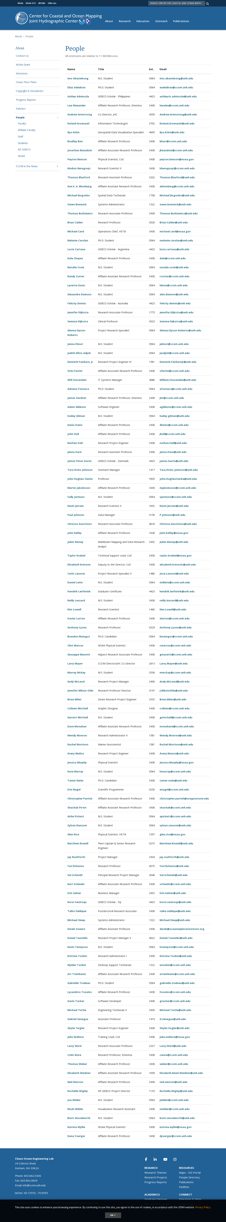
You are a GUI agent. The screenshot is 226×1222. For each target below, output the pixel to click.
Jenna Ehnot (75, 344)
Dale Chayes (75, 258)
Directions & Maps (190, 1199)
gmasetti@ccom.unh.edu (176, 654)
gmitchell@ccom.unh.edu (176, 717)
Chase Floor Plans (26, 82)
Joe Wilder (74, 1100)
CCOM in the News (27, 166)
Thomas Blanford (78, 177)
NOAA (21, 156)
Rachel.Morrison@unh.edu (176, 744)
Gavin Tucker (75, 1001)
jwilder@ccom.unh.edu (174, 1100)
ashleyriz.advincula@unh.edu (178, 96)
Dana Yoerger (76, 1136)
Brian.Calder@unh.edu (174, 222)
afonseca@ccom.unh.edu (176, 389)
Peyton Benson (77, 159)
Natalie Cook (75, 267)
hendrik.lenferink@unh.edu (177, 591)
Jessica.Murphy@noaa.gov (177, 762)
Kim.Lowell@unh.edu (173, 609)
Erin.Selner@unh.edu (173, 893)
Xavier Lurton (76, 618)
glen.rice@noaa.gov (172, 834)
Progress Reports (26, 99)
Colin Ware (74, 1055)
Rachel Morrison (77, 744)
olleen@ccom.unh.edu (175, 708)
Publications (181, 21)
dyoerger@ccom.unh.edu (176, 1136)
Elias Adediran (76, 87)
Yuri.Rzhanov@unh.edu (174, 866)
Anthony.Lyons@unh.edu (176, 627)
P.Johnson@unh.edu (172, 515)
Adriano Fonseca (78, 389)
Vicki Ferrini (74, 371)
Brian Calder (75, 222)
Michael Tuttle (76, 1010)
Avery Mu (73, 753)
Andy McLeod (76, 681)
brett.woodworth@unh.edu (177, 1118)
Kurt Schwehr (76, 884)
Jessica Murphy (77, 762)
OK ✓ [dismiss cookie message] (113, 1215)
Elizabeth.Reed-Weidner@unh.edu (181, 1073)
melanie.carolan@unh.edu (176, 240)
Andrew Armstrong (80, 114)
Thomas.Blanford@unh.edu (177, 177)
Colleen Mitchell (77, 708)
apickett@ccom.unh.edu (175, 816)
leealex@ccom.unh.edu (174, 105)
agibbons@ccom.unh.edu (176, 407)
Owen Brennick (77, 204)
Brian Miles (74, 699)
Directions (22, 73)
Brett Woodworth (78, 1118)
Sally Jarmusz (76, 497)
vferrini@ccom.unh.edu (174, 371)
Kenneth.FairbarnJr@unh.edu (178, 362)
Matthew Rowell (77, 843)
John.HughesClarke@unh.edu (178, 478)
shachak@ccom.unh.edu (175, 807)
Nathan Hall (75, 443)
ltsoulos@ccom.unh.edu (175, 992)
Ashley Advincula (78, 96)
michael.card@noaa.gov (175, 231)
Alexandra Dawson (79, 294)
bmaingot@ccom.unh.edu (176, 636)
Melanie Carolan (77, 240)
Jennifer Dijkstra (77, 312)
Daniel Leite (75, 582)
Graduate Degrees (155, 1199)
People (20, 117)
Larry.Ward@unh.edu (173, 1046)
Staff (20, 136)
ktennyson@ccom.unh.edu (177, 947)
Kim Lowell (74, 609)
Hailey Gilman (76, 416)
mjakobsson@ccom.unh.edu (178, 488)
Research (125, 21)
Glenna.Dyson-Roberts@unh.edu (180, 330)
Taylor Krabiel (76, 555)
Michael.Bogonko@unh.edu (177, 195)
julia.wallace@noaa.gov (175, 1037)
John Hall (73, 434)
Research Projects (155, 1177)
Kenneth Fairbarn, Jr (80, 362)
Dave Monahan (77, 726)
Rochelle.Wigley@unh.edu (176, 1091)
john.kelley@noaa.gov (174, 533)
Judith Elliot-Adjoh (79, 353)
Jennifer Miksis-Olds (80, 690)
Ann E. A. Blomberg (79, 186)
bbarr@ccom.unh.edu (173, 141)
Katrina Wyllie (76, 1127)
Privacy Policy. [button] (203, 1207)
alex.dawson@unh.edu (174, 294)
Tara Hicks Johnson (80, 469)
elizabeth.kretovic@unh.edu (178, 564)
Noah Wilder (75, 1109)
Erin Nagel (74, 789)
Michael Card (75, 231)
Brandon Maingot (78, 636)
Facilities (184, 1187)
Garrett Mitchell (77, 717)
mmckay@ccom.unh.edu (175, 672)
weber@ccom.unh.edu (174, 1064)
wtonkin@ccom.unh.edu (175, 965)
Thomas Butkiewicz (80, 213)
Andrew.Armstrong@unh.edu (178, 114)
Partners (21, 108)
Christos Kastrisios (79, 524)
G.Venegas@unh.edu (173, 1019)
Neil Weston (75, 1082)
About (109, 21)
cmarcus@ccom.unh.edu (175, 645)
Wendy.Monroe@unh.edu (176, 735)
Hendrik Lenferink (79, 591)
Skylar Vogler (76, 1028)
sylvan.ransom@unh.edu (175, 825)
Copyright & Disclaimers (29, 91)
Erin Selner (74, 893)
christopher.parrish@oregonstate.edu (184, 798)
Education (142, 21)
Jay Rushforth (76, 857)
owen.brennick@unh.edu (175, 204)
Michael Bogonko (78, 195)
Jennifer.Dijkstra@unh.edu (176, 312)
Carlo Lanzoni (76, 573)
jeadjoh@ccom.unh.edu (175, 353)
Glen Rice (73, 834)
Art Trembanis (76, 974)
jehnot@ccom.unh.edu (174, 344)
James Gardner (76, 398)
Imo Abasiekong (77, 78)
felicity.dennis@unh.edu (175, 303)
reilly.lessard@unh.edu (174, 600)
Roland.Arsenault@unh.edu (177, 123)
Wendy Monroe (77, 735)
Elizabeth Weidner (79, 1073)
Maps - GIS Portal (190, 1172)
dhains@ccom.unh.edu (174, 425)
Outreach (161, 21)
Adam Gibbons (76, 407)
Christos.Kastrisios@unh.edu (178, 524)
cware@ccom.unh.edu (174, 1055)
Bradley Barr (75, 141)
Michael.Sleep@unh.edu (175, 920)
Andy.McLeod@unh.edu (174, 681)
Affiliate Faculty (26, 130)
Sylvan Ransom (77, 825)
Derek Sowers (76, 929)
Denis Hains (74, 425)
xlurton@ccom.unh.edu (174, 618)
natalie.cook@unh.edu (174, 267)
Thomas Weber (77, 1064)
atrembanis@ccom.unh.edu (177, 974)
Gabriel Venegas (77, 1019)
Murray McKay (76, 672)
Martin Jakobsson (78, 488)
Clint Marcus (75, 645)
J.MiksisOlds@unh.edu (174, 690)
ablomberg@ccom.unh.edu (177, 186)
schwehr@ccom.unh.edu (175, 884)
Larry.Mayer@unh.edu (174, 663)
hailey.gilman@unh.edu (174, 416)
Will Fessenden (77, 380)
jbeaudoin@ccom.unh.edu (176, 150)
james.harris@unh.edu (174, 461)
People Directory (189, 1177)
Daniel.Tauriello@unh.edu (176, 938)
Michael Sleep (76, 920)
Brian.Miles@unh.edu (173, 699)
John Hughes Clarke (80, 478)
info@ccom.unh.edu (34, 1185)
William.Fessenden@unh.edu (178, 380)
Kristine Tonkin (77, 956)
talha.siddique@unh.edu (175, 911)
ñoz (81, 753)
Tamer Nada (75, 780)
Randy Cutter (75, 276)
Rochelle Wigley (77, 1091)
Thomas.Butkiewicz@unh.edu (179, 213)
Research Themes (155, 1172)
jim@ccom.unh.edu (172, 398)
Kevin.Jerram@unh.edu (174, 506)
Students (23, 143)
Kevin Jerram (75, 506)
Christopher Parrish (79, 798)
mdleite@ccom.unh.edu (175, 582)
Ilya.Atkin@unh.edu (172, 132)
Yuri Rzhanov (75, 866)
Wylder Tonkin (76, 965)
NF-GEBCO (24, 149)
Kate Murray (75, 771)
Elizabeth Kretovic (79, 564)
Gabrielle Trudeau (78, 983)
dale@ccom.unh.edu (173, 258)
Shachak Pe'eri (76, 807)
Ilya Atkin (73, 132)
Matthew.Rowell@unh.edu (176, 843)
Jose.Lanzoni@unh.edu (174, 573)
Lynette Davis (76, 285)
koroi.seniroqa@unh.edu (175, 902)
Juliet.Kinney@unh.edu (174, 542)
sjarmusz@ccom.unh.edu (176, 497)
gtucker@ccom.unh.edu (175, 1001)
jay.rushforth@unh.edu (174, 857)
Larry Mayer (75, 663)
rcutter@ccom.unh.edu (174, 276)
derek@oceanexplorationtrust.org (182, 929)
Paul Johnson (75, 515)
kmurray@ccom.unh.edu (175, 771)
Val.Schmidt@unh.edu (174, 875)
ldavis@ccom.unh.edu (174, 285)
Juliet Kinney (75, 542)
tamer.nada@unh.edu (173, 780)
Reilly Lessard (76, 600)
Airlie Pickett (75, 816)
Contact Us (22, 55)
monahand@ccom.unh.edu (177, 726)
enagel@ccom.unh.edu (174, 789)
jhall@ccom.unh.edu (172, 434)
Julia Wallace (75, 1037)
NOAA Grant (23, 64)
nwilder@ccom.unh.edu (174, 1109)
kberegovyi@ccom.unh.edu (177, 168)
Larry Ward (74, 1046)
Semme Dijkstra (77, 321)
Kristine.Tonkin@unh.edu (176, 956)
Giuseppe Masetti (78, 654)
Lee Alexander (76, 105)
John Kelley (74, 533)
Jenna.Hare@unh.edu (173, 452)
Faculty (22, 123)
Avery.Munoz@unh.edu (174, 753)
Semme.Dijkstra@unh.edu (176, 321)
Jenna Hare (74, 452)
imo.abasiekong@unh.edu (176, 78)
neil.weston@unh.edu (173, 1082)
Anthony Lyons (77, 627)
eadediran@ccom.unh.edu (176, 87)
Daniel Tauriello (77, 938)
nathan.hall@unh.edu (173, 443)
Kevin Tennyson (77, 947)
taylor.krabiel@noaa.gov (176, 555)
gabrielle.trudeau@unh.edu (177, 983)
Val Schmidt (75, 875)
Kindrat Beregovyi (78, 168)
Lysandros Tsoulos (79, 992)
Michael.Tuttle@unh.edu (175, 1010)
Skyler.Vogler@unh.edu (174, 1028)
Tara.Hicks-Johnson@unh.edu (179, 469)
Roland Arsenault (78, 123)
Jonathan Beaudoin (79, 150)
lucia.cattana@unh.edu (174, 249)
